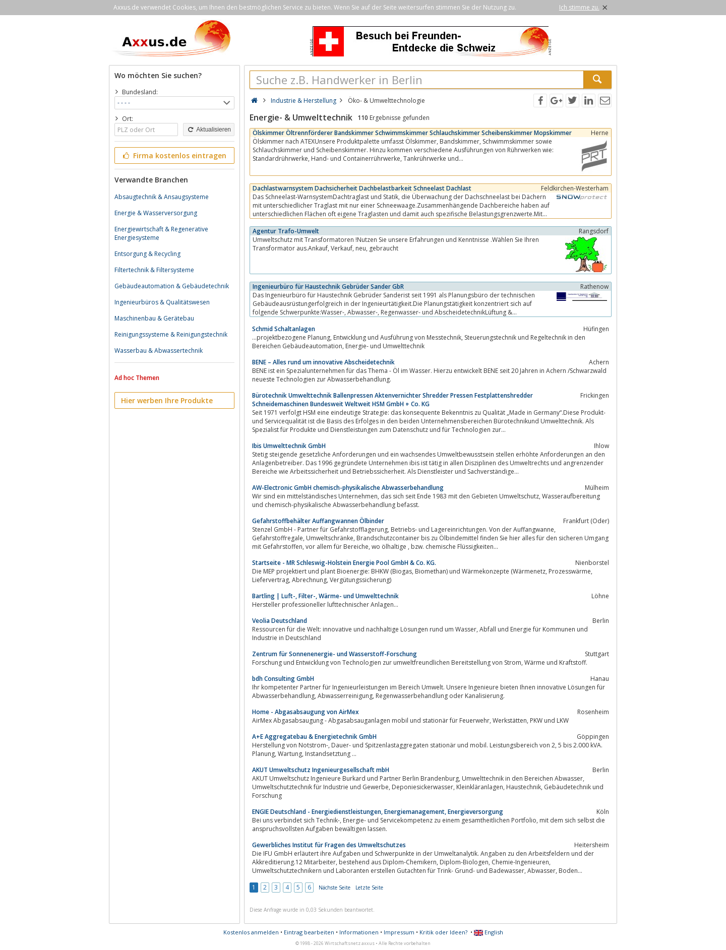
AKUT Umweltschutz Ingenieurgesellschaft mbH (320, 770)
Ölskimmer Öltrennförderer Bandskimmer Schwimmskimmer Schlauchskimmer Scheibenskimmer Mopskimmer (412, 133)
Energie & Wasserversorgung (155, 213)
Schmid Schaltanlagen (283, 329)
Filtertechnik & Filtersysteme (154, 270)
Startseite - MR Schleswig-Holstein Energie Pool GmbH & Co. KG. (344, 562)
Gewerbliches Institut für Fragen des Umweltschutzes (329, 845)
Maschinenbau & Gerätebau (154, 318)
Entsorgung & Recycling (147, 253)
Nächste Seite (334, 887)
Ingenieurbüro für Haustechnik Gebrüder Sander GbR (328, 286)
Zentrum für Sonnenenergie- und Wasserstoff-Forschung (334, 654)
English (488, 932)
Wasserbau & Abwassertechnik (158, 350)
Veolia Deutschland (279, 620)
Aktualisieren (209, 129)
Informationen (359, 932)
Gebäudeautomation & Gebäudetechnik (171, 286)
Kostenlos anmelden (251, 932)
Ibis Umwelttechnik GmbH (289, 445)
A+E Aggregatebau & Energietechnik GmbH (314, 736)
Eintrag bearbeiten (309, 932)
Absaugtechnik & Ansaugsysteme (161, 197)
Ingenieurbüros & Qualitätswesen (162, 302)
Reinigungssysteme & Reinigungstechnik (170, 334)
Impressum (399, 932)
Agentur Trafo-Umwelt (286, 231)
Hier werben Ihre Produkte (167, 400)
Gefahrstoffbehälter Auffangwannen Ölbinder (318, 521)
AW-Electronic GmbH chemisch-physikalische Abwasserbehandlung (348, 487)
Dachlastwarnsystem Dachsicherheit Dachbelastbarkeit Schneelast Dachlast (362, 188)
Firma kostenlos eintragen (173, 155)
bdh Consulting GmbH (283, 678)
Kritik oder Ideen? (443, 932)
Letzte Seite (369, 887)
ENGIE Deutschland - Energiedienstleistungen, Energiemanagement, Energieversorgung (377, 811)
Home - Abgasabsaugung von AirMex (305, 712)
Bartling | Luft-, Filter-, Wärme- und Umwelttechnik (325, 596)
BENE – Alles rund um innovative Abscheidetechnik (323, 362)
